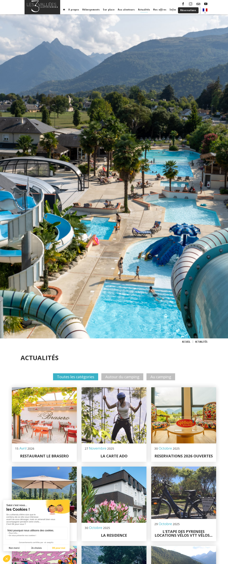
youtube (206, 4)
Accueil (186, 342)
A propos (73, 9)
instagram (190, 4)
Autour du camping (122, 376)
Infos (173, 9)
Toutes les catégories (75, 376)
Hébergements (91, 9)
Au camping (160, 376)
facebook (183, 4)
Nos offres (159, 9)
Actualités (144, 9)
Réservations (188, 10)
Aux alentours (126, 9)
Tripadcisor (198, 4)
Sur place (109, 9)
